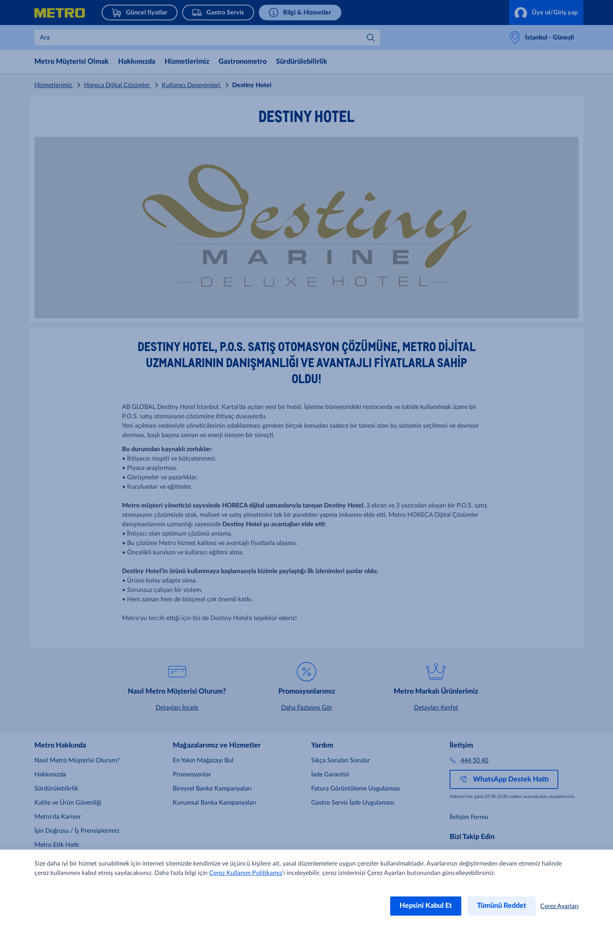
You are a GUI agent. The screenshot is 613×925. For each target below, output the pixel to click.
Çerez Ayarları (559, 906)
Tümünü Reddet (501, 905)
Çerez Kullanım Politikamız (245, 873)
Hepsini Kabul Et (426, 905)
